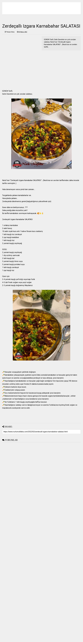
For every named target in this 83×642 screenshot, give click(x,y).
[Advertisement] (41, 68)
